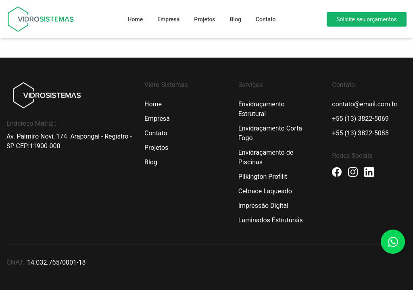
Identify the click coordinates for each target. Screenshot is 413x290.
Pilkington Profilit (262, 176)
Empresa (168, 19)
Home (135, 19)
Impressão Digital (263, 205)
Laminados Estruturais (270, 220)
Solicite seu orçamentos (366, 19)
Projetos (204, 19)
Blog (235, 19)
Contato (266, 19)
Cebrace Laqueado (265, 191)
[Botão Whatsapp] (393, 242)
